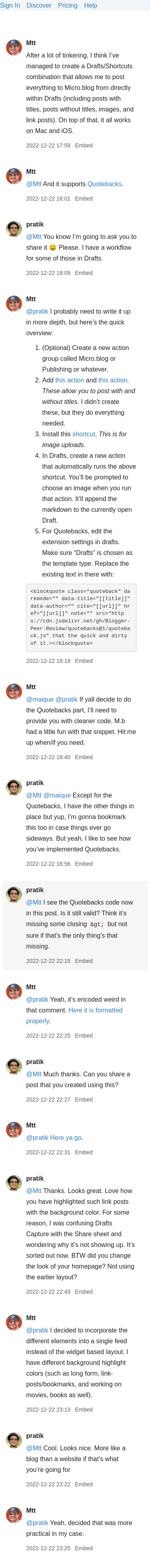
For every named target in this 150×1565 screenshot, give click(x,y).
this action (69, 380)
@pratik (37, 311)
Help (90, 5)
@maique (40, 699)
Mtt (31, 43)
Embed (83, 145)
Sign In (10, 5)
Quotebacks (105, 184)
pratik (35, 224)
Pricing (68, 5)
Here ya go (65, 1137)
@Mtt (33, 184)
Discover (38, 5)
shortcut (83, 434)
